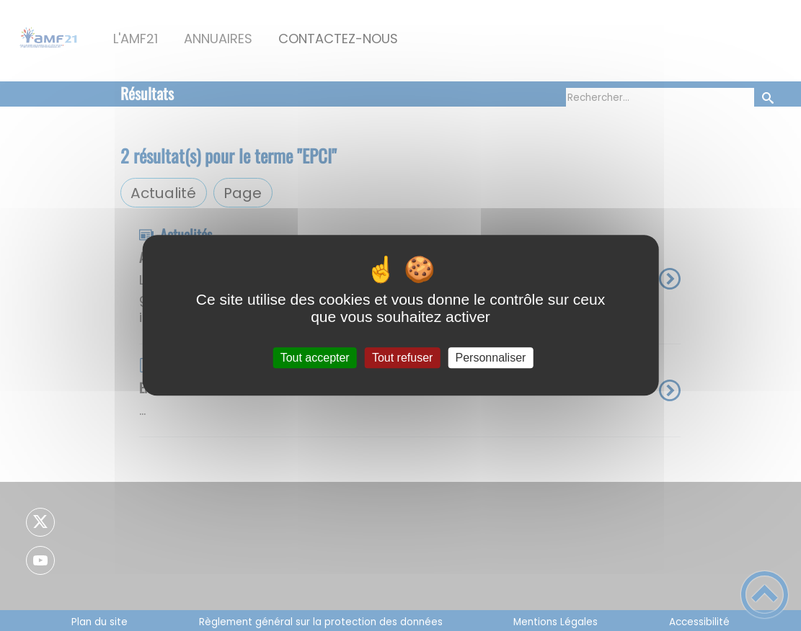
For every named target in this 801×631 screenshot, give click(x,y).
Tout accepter (315, 358)
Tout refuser (402, 358)
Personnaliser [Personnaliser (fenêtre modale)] (491, 358)
